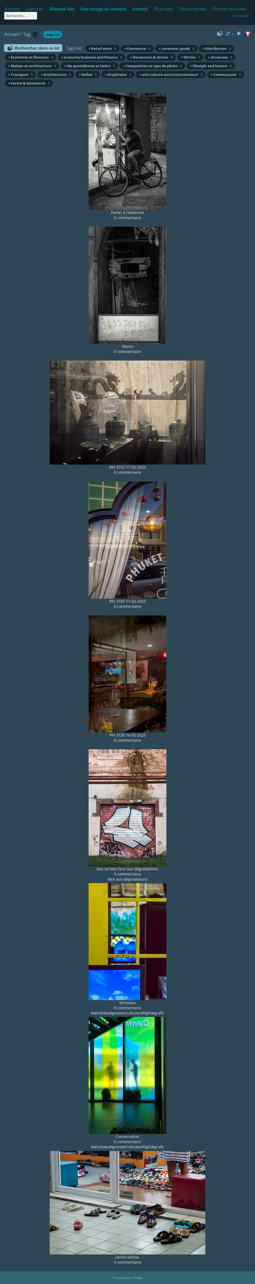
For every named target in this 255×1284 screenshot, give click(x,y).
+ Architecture (56, 74)
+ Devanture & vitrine (151, 57)
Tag (26, 34)
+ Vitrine (190, 57)
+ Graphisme (118, 74)
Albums (12, 9)
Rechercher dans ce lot (37, 48)
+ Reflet (88, 74)
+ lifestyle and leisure (210, 65)
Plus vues (163, 9)
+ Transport (20, 74)
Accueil (11, 34)
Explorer (34, 9)
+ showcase (220, 57)
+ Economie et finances (30, 57)
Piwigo (137, 1277)
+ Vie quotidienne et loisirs (89, 65)
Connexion (241, 15)
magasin (52, 34)
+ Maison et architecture (32, 65)
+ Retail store (102, 48)
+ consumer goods (176, 48)
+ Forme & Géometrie (29, 83)
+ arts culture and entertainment (171, 74)
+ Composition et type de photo (152, 65)
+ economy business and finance (91, 57)
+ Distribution (216, 48)
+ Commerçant (226, 74)
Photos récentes (229, 9)
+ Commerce (137, 48)
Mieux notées (193, 9)
